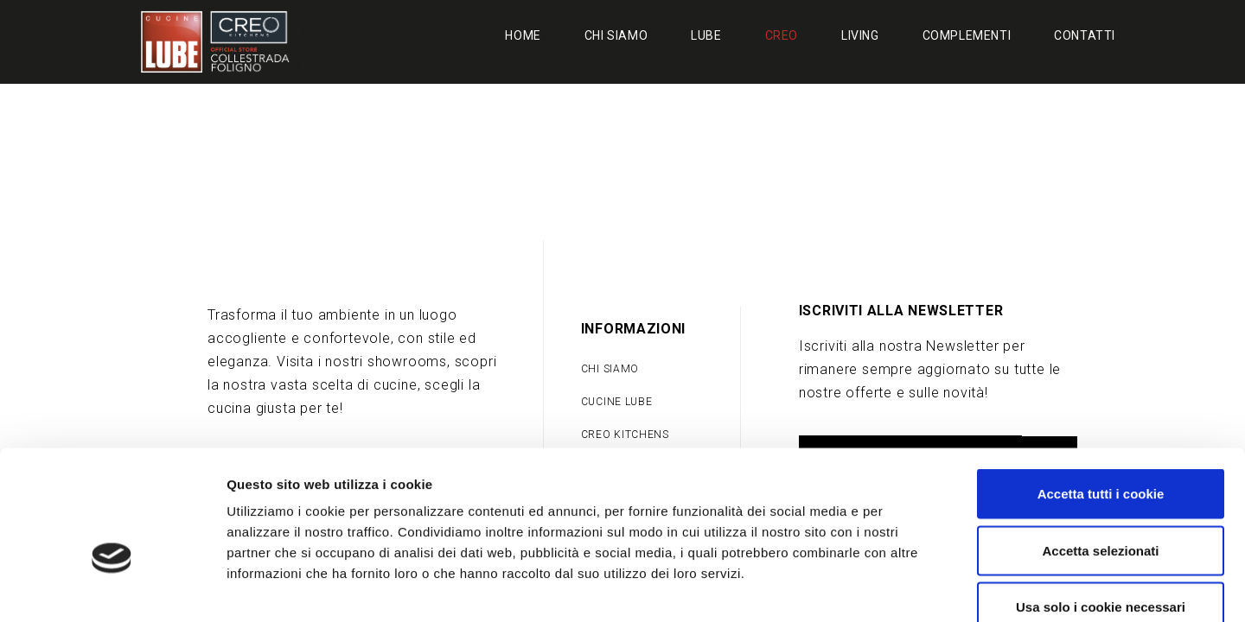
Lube (706, 35)
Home (522, 35)
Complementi (967, 35)
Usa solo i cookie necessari (1100, 508)
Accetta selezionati (1100, 452)
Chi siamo (616, 35)
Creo (781, 35)
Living (860, 35)
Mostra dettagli (909, 588)
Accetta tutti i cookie (1101, 395)
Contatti (1084, 35)
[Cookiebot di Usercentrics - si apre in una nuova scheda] (112, 588)
